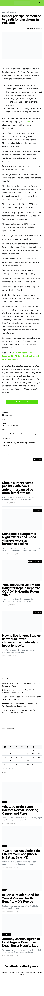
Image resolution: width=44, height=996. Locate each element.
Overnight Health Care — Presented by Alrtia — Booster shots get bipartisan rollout (20, 356)
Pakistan (26, 122)
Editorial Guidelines (8, 972)
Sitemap (39, 972)
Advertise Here (30, 972)
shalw (4, 423)
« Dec (4, 772)
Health (30, 561)
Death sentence (15, 434)
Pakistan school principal (29, 434)
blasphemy (5, 434)
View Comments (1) (22, 402)
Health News (9, 12)
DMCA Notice (20, 972)
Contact (22, 974)
